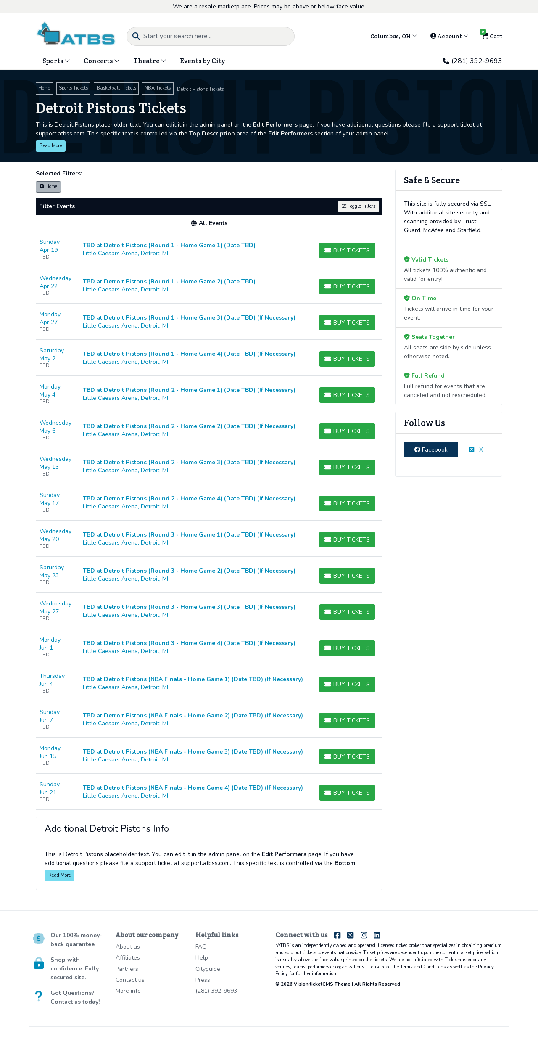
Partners (127, 969)
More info (128, 991)
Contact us (130, 980)
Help (201, 958)
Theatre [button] (149, 60)
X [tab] (476, 450)
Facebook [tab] (431, 450)
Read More (51, 146)
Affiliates (128, 958)
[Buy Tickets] (347, 250)
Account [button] (449, 36)
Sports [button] (56, 60)
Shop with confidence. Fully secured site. (74, 968)
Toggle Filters (358, 206)
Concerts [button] (102, 60)
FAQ (201, 947)
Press (202, 980)
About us (128, 947)
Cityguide (207, 969)
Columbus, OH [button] (393, 36)
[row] (209, 249)
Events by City (202, 60)
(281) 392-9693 (472, 61)
